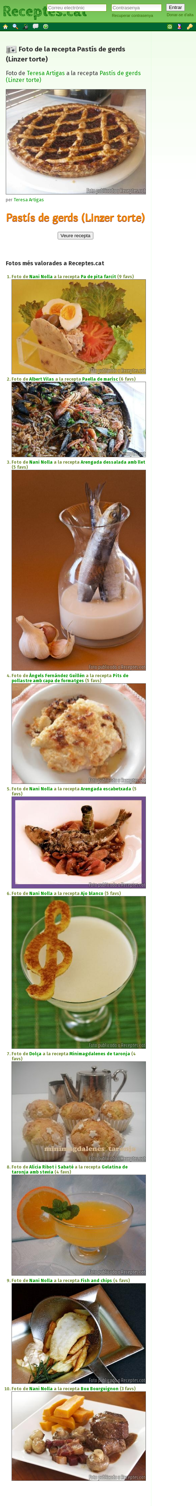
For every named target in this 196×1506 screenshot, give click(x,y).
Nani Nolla (41, 276)
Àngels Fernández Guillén (57, 675)
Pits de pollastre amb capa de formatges (70, 678)
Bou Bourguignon (100, 1388)
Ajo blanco (92, 893)
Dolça (35, 1053)
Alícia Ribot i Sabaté (51, 1167)
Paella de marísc (100, 379)
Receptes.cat (45, 10)
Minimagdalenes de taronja (100, 1053)
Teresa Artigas (46, 73)
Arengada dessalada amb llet (113, 462)
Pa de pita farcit (98, 276)
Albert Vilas (41, 379)
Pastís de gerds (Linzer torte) (75, 217)
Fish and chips (96, 1280)
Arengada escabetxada (106, 788)
